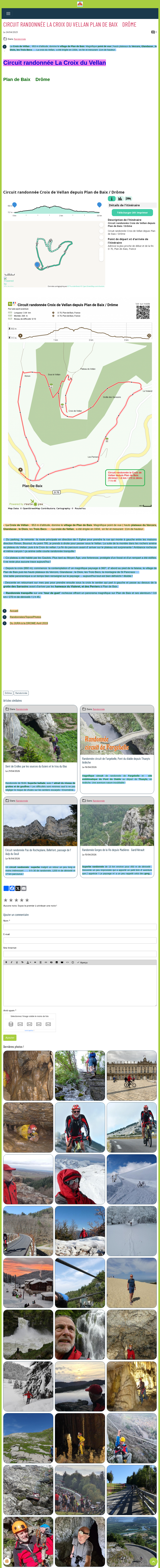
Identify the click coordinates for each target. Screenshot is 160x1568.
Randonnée (20, 39)
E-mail (6, 934)
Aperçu (82, 962)
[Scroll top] (153, 1561)
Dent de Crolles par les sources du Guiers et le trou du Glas (36, 766)
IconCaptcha (29, 1030)
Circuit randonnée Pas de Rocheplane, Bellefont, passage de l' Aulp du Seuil (38, 852)
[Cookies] (7, 1561)
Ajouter (9, 1037)
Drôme (8, 693)
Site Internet (9, 947)
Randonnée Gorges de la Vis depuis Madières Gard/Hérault (113, 850)
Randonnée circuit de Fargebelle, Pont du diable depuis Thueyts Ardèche (116, 760)
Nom (5, 920)
